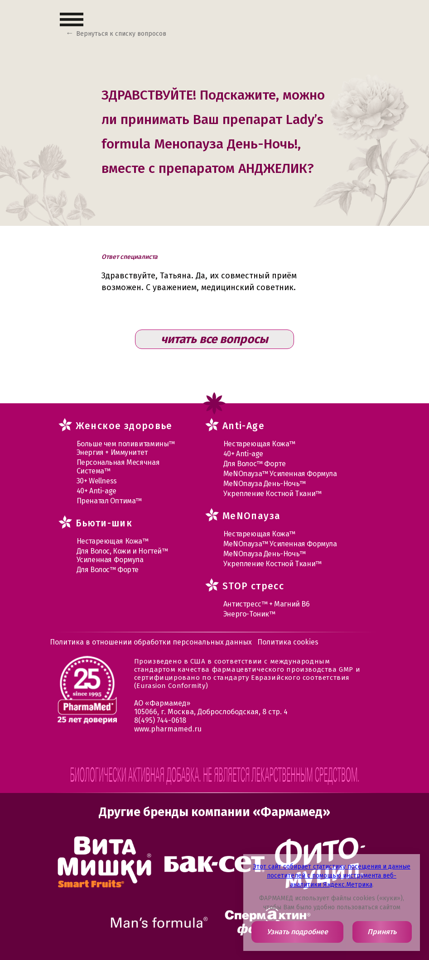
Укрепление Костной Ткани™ (272, 493)
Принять (381, 931)
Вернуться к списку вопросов (121, 34)
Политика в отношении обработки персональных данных (151, 642)
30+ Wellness (97, 481)
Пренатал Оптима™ (109, 501)
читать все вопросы (214, 339)
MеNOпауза (251, 516)
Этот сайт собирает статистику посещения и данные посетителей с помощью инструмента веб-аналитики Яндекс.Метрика (331, 875)
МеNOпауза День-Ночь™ (264, 483)
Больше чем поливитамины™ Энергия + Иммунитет (126, 448)
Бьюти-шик (104, 523)
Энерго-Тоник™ (249, 614)
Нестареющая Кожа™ (113, 541)
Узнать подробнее (297, 931)
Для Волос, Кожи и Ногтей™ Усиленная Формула (122, 555)
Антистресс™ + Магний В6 (266, 604)
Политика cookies (287, 642)
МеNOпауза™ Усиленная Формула (280, 473)
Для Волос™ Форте (108, 569)
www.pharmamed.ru (168, 729)
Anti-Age (243, 426)
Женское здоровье (124, 426)
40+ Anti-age (96, 491)
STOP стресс (253, 586)
